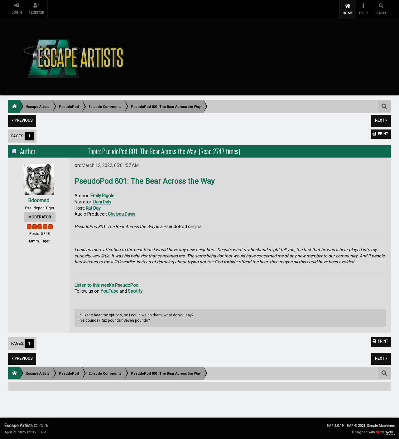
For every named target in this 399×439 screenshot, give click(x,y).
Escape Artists (18, 424)
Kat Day (93, 207)
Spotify (135, 290)
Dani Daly (102, 200)
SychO (390, 431)
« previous (22, 119)
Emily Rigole (102, 194)
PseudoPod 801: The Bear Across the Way (144, 180)
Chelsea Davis (121, 213)
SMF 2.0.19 (335, 425)
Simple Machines (381, 425)
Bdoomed (38, 199)
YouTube (109, 290)
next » (381, 119)
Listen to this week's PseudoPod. (107, 283)
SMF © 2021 (355, 425)
